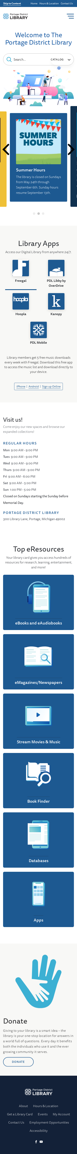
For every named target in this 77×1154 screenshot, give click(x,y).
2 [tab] (38, 213)
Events (43, 1114)
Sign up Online (51, 386)
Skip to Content (12, 3)
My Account (61, 1114)
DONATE (18, 1088)
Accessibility (39, 1130)
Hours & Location (49, 3)
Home (34, 3)
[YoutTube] (41, 1142)
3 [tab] (43, 213)
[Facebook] (36, 1142)
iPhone (20, 386)
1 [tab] (34, 213)
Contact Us (67, 3)
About (23, 1106)
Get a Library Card (20, 1114)
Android (34, 386)
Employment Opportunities (49, 1122)
